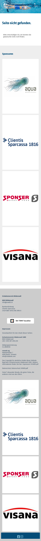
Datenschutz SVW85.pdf (20, 368)
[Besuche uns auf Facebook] (18, 537)
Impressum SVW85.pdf (30, 364)
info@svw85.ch (7, 302)
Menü (36, 5)
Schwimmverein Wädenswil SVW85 (19, 5)
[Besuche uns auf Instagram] (22, 537)
